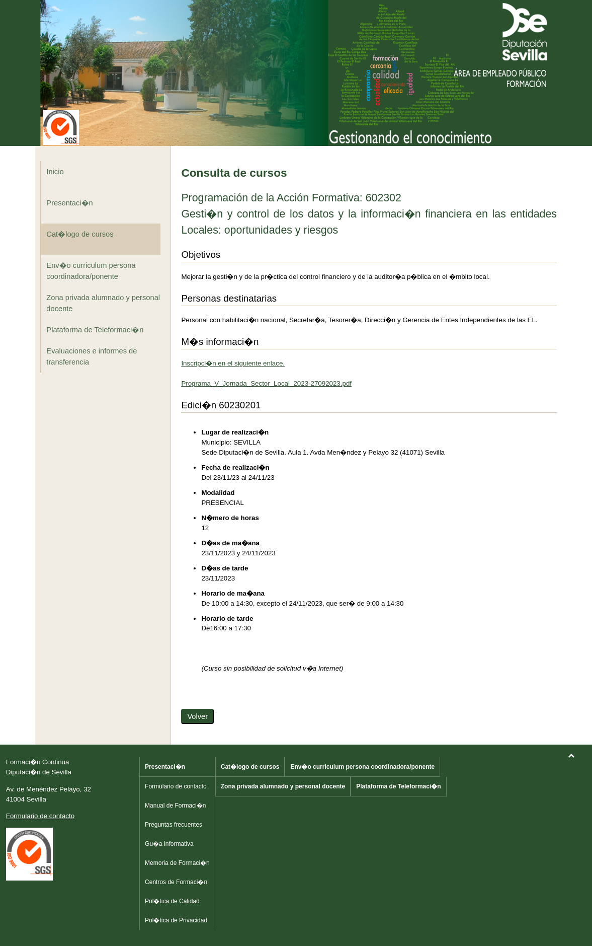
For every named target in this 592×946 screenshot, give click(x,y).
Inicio (54, 172)
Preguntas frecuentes (173, 824)
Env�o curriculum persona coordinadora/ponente (90, 270)
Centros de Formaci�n (176, 882)
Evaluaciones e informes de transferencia (91, 356)
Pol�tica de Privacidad (176, 920)
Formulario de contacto (40, 816)
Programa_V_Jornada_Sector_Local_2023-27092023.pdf (266, 383)
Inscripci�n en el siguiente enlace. (233, 363)
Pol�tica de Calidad (172, 901)
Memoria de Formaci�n (177, 862)
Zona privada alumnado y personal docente (103, 303)
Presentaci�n (69, 203)
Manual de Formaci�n (175, 805)
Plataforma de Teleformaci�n (94, 330)
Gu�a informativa (169, 843)
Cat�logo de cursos (79, 234)
